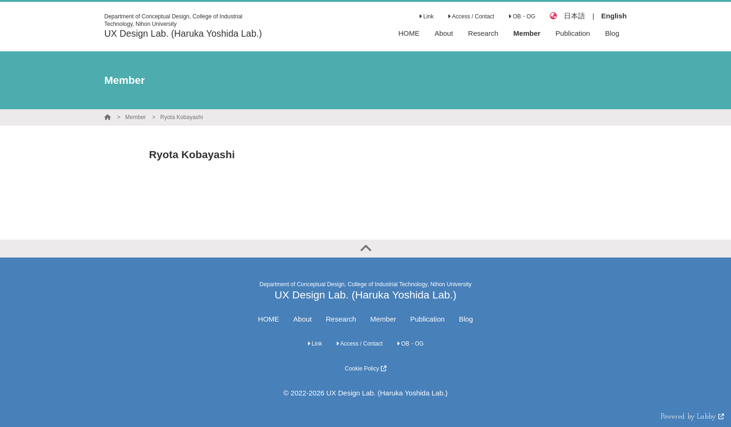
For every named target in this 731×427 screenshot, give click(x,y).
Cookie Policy (365, 368)
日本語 (574, 16)
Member (135, 117)
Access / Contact (471, 16)
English (614, 16)
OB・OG (521, 16)
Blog (466, 319)
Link (426, 16)
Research (341, 319)
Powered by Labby (692, 416)
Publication (427, 319)
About (302, 319)
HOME (268, 319)
